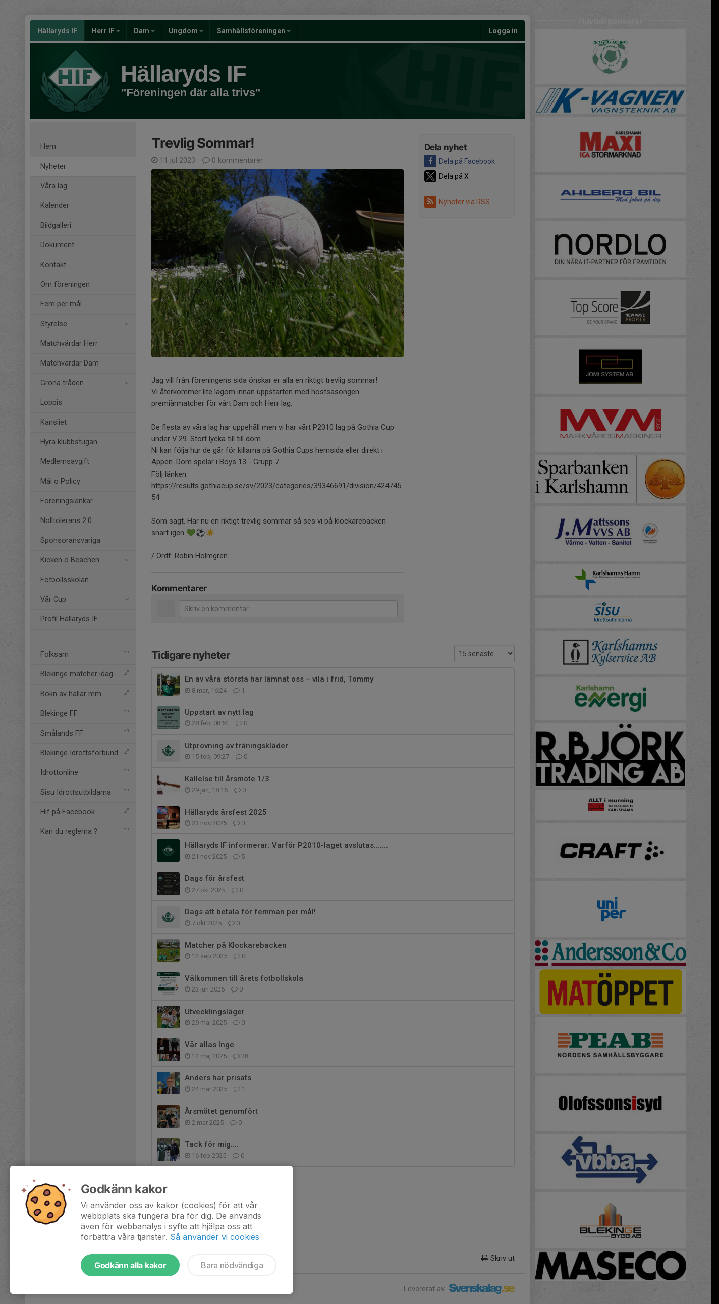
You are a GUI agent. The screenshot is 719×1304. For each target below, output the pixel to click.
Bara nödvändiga (232, 1265)
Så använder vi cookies (214, 1237)
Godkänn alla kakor (130, 1265)
